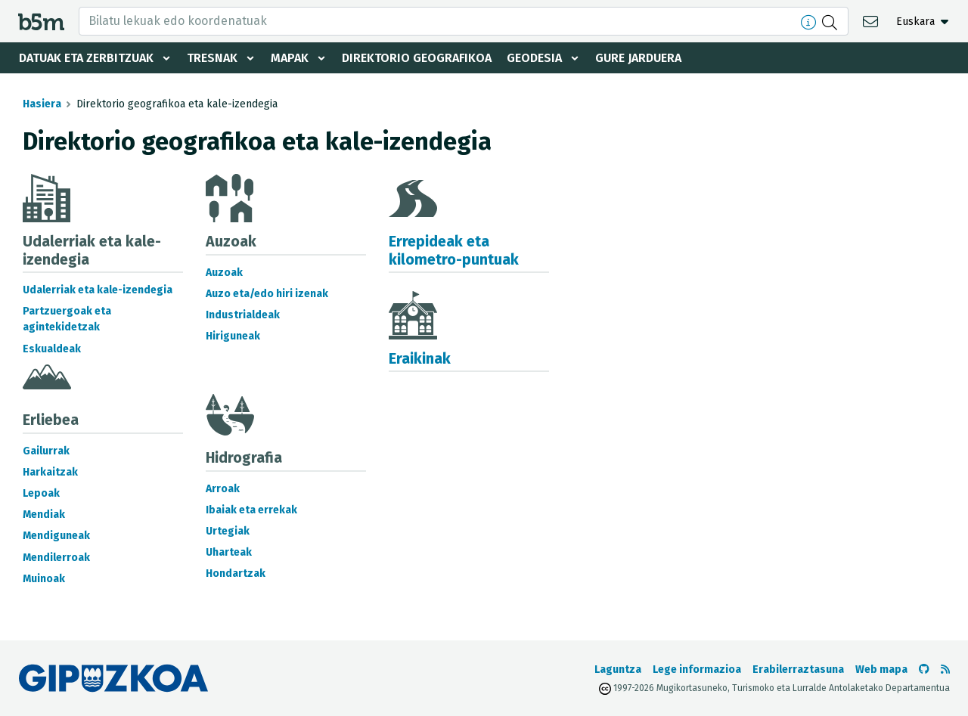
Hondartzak (235, 573)
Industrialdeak (243, 314)
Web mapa (881, 669)
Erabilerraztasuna (798, 669)
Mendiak (44, 514)
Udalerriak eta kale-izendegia (97, 290)
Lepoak (41, 493)
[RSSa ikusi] (945, 669)
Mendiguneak (56, 535)
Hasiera (42, 104)
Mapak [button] (290, 58)
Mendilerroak (56, 557)
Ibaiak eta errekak (251, 510)
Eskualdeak (52, 349)
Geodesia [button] (534, 58)
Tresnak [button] (212, 58)
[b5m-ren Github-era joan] (924, 669)
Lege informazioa (697, 669)
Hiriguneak (233, 336)
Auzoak (224, 272)
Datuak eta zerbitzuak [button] (86, 58)
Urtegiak (228, 531)
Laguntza (617, 669)
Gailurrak (46, 451)
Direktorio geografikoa (417, 58)
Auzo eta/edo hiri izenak (267, 293)
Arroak (223, 488)
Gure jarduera (638, 58)
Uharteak (229, 552)
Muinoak (44, 578)
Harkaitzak (50, 472)
